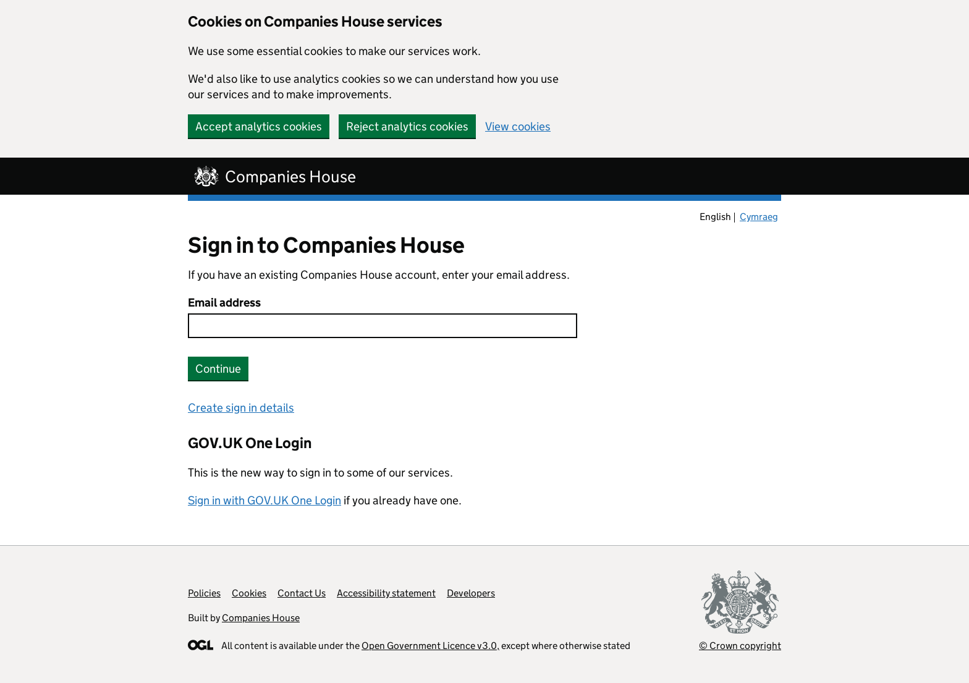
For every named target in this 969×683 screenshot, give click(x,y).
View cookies (518, 126)
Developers (471, 593)
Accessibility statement (386, 593)
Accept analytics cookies (258, 126)
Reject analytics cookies (407, 126)
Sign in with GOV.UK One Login (264, 500)
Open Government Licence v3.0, (430, 645)
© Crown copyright (740, 645)
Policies (204, 593)
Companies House (261, 618)
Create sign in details (241, 408)
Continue (218, 369)
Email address (224, 302)
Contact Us (301, 593)
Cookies (249, 593)
